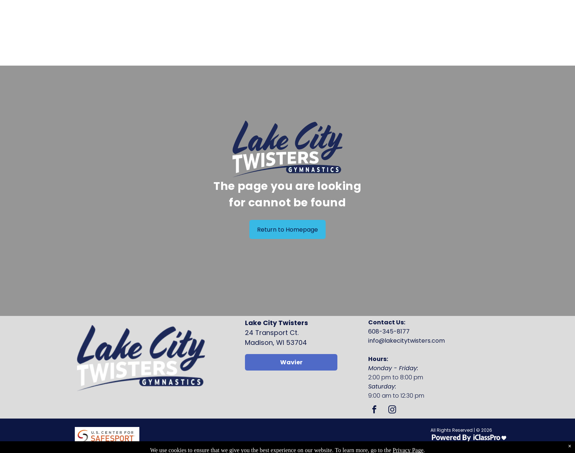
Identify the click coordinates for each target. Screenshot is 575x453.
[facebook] (374, 410)
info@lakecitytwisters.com (406, 340)
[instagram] (392, 410)
